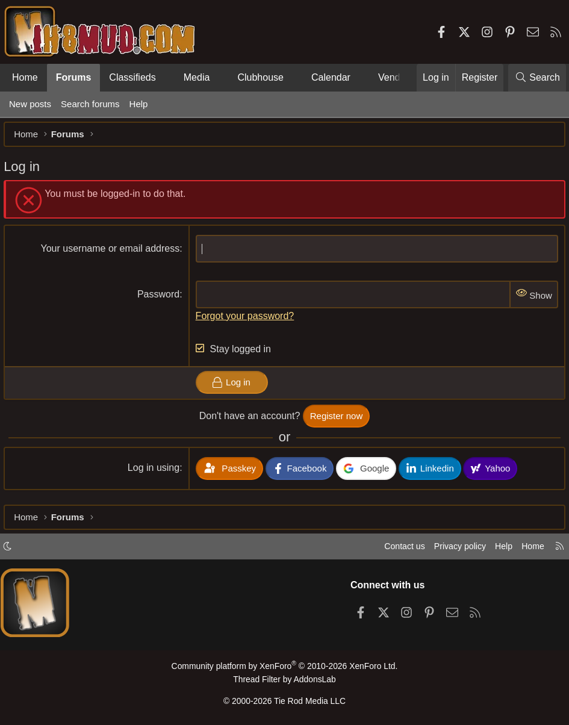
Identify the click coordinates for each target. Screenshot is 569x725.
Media (197, 77)
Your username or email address (112, 254)
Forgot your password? (246, 321)
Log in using (155, 473)
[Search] (537, 78)
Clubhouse (260, 77)
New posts (30, 104)
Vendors (396, 77)
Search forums (90, 104)
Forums (74, 77)
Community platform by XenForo (284, 668)
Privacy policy (452, 549)
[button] (166, 78)
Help (138, 104)
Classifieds (132, 77)
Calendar (330, 77)
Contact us (393, 549)
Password (160, 299)
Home (25, 77)
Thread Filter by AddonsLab (285, 680)
